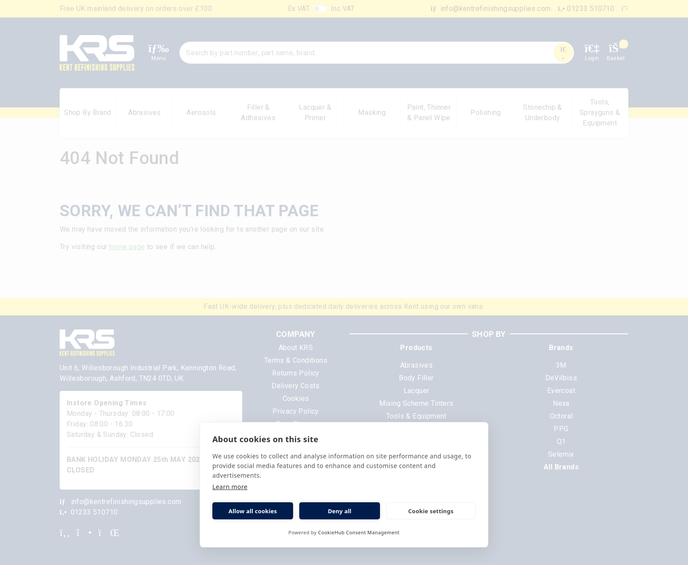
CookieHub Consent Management (359, 532)
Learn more (229, 487)
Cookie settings (430, 511)
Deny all (339, 511)
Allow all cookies (253, 511)
